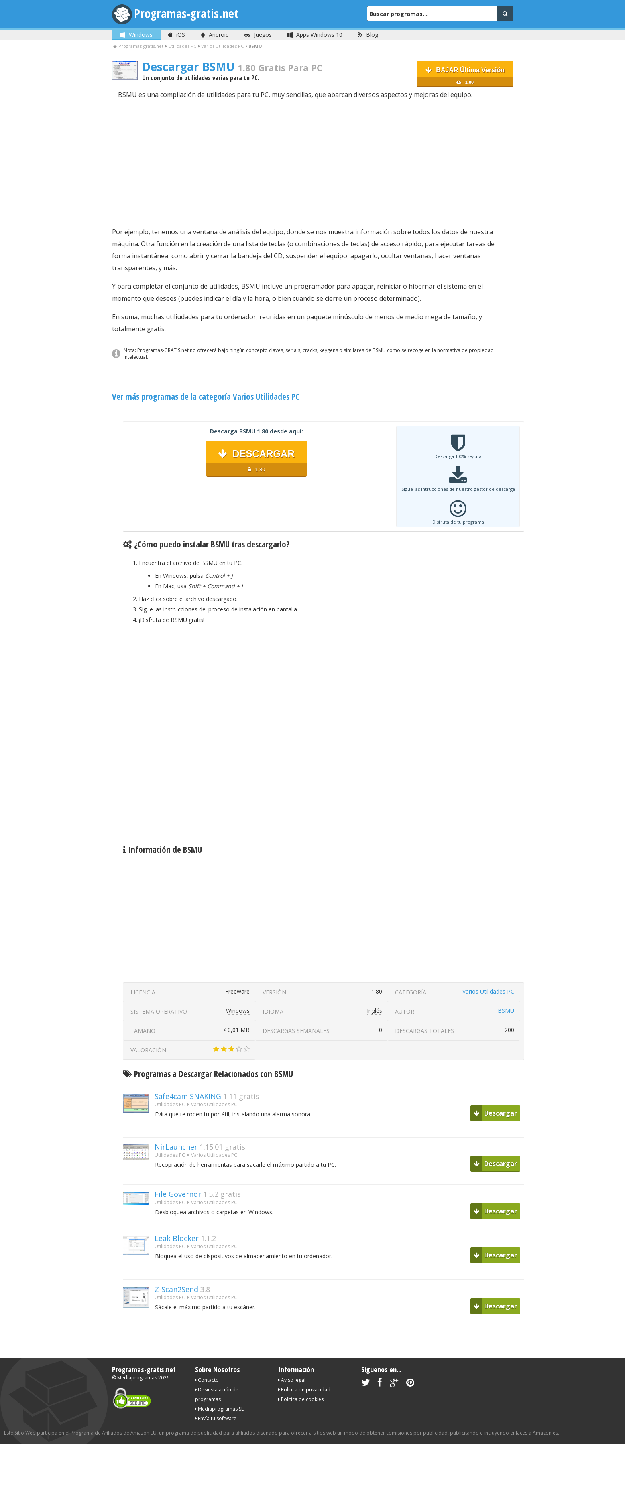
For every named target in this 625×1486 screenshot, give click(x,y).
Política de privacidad (304, 1389)
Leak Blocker (177, 1238)
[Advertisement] (312, 163)
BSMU (506, 1010)
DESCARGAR (256, 462)
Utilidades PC (170, 1104)
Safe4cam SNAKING (188, 1096)
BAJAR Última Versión (465, 77)
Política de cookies (301, 1399)
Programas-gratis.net (186, 13)
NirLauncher (176, 1147)
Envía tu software (215, 1418)
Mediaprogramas (137, 1377)
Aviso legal (291, 1380)
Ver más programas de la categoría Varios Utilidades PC (205, 396)
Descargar (495, 1113)
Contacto (207, 1380)
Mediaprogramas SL (219, 1408)
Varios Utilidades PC (488, 991)
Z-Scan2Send (176, 1289)
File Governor (178, 1194)
